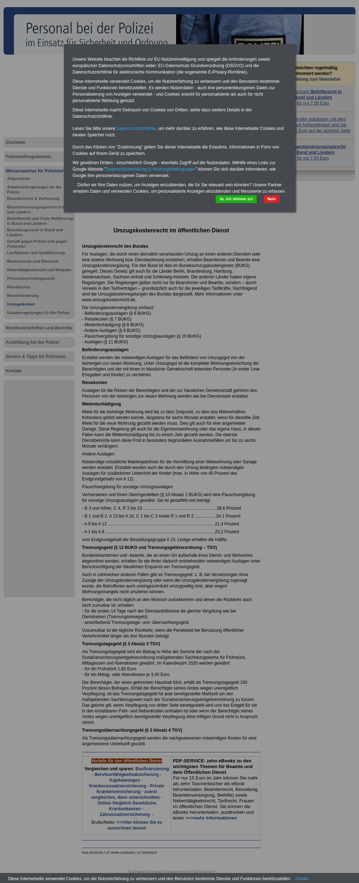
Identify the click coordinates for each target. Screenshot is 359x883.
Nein (271, 199)
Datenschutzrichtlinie (136, 128)
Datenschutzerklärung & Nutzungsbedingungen (151, 169)
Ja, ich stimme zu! (236, 199)
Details (302, 878)
